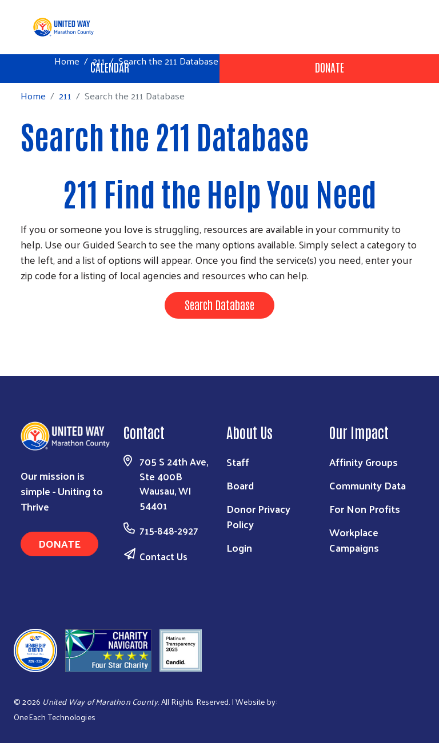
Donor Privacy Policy (258, 516)
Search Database (219, 304)
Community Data (367, 485)
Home (66, 61)
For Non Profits (364, 508)
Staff (237, 462)
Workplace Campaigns (354, 539)
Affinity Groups (363, 462)
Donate (329, 66)
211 (99, 60)
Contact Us (163, 556)
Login (239, 547)
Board (240, 485)
